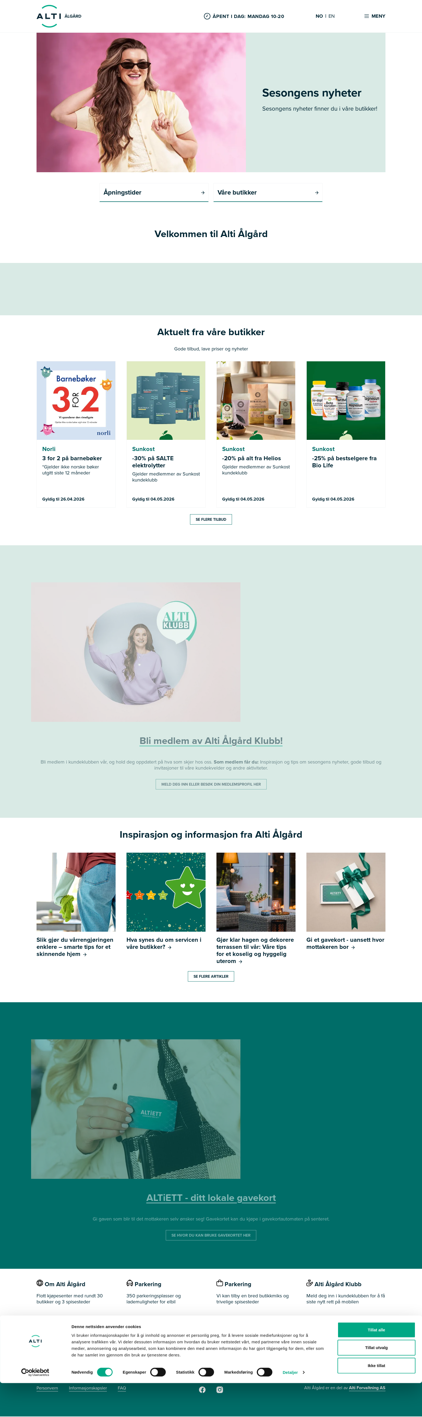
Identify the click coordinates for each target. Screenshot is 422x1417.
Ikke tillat (376, 1399)
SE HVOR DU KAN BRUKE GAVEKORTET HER (211, 1236)
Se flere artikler (211, 977)
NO (319, 16)
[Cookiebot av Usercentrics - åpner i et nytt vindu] (35, 1406)
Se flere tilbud (211, 520)
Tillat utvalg (376, 1381)
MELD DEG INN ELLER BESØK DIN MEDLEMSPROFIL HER (211, 785)
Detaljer (290, 1406)
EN (331, 16)
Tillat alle (376, 1363)
